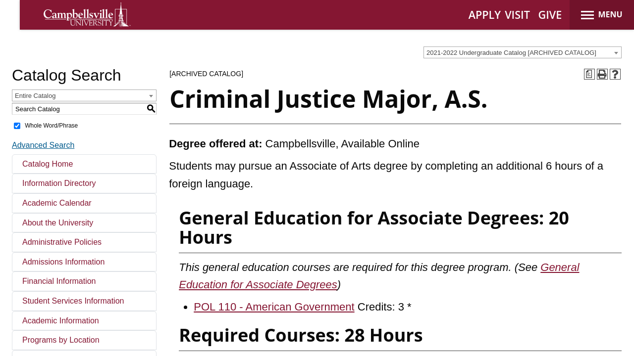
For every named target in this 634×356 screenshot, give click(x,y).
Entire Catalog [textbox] (35, 95)
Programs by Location (61, 340)
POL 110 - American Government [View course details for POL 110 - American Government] (274, 307)
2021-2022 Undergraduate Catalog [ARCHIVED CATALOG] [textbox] (511, 52)
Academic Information (60, 320)
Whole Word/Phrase (51, 125)
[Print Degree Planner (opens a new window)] (589, 74)
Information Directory (59, 183)
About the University (57, 223)
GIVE (550, 14)
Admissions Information (63, 262)
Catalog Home (47, 164)
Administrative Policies (62, 242)
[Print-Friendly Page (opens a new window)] (602, 74)
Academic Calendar (57, 203)
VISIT (517, 14)
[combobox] (522, 52)
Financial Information (59, 281)
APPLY (485, 14)
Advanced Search (43, 145)
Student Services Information (73, 301)
